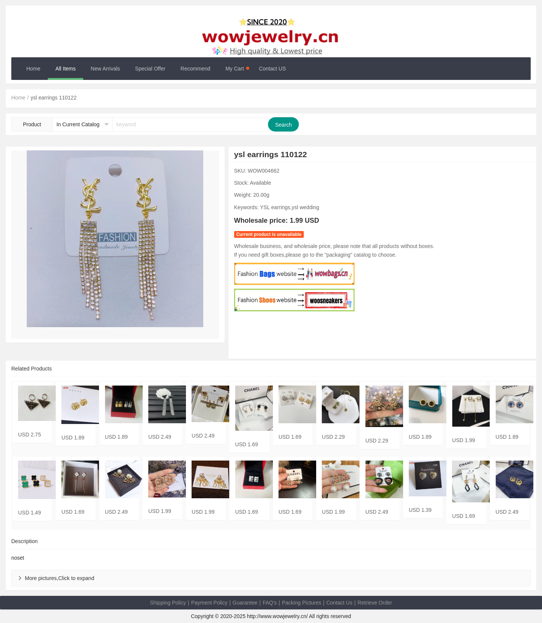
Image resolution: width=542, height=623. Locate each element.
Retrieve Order (375, 603)
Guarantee (245, 603)
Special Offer (150, 69)
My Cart (237, 69)
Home (33, 69)
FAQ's (270, 603)
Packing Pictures (301, 603)
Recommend (195, 69)
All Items (65, 69)
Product (32, 124)
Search (283, 125)
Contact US (272, 69)
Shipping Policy (168, 603)
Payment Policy (209, 603)
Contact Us (339, 603)
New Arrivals (105, 69)
